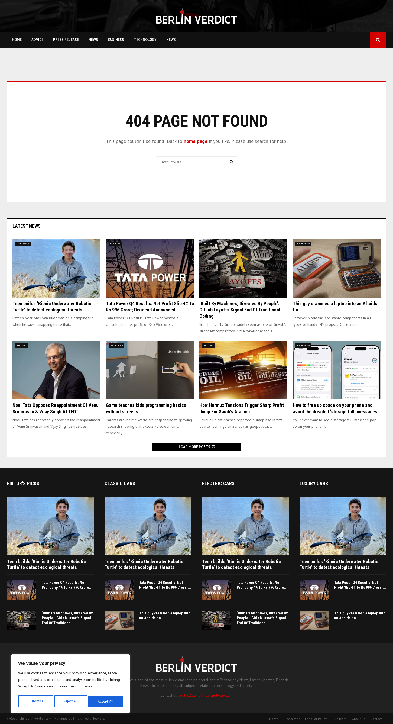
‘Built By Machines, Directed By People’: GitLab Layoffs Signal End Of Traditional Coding (239, 310)
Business (116, 39)
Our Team (339, 719)
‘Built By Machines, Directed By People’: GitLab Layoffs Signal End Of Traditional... (67, 618)
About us (358, 719)
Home (17, 39)
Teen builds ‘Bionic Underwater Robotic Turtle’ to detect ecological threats (46, 564)
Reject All (70, 701)
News (93, 39)
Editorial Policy (316, 719)
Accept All (106, 701)
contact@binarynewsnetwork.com (205, 695)
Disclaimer (292, 719)
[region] (70, 684)
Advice (37, 39)
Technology (145, 39)
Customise (35, 701)
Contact (376, 719)
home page (195, 141)
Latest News (26, 226)
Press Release (66, 39)
